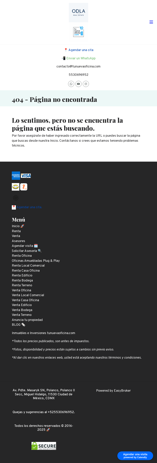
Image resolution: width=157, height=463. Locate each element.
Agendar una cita (80, 50)
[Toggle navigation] (151, 22)
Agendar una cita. (29, 207)
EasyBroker (122, 391)
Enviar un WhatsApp (81, 58)
